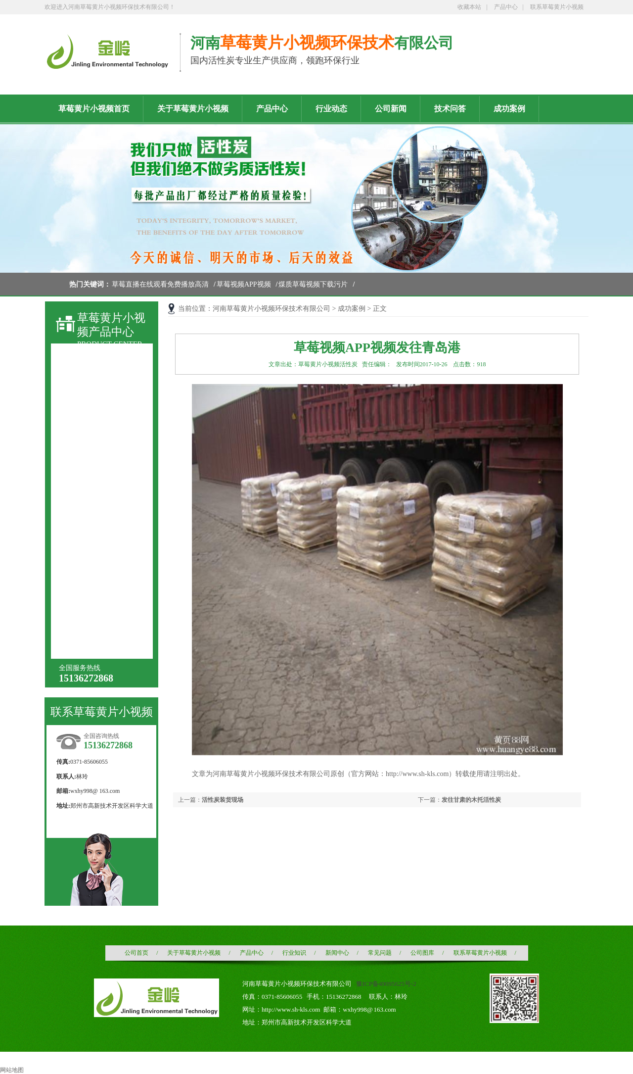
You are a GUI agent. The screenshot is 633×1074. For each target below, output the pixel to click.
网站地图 (12, 1070)
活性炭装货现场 (222, 799)
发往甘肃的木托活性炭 (471, 799)
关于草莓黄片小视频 (194, 952)
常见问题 (380, 952)
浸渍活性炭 (89, 552)
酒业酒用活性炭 (96, 498)
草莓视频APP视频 (244, 284)
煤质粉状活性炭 (96, 427)
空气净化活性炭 (96, 516)
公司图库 (422, 952)
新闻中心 (337, 952)
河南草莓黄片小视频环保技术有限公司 (271, 308)
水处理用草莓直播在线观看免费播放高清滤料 (106, 536)
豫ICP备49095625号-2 (386, 983)
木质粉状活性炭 (96, 481)
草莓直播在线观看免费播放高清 (160, 284)
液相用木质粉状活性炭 (106, 445)
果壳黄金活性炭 (96, 587)
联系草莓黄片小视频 (557, 6)
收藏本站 (469, 6)
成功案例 (351, 308)
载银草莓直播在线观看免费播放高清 (106, 571)
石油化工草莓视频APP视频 (106, 607)
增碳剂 (82, 641)
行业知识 (294, 952)
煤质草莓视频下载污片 (313, 284)
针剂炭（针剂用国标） (106, 463)
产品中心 (506, 6)
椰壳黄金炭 (89, 623)
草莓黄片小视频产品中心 (111, 325)
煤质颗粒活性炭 (96, 409)
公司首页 (136, 952)
